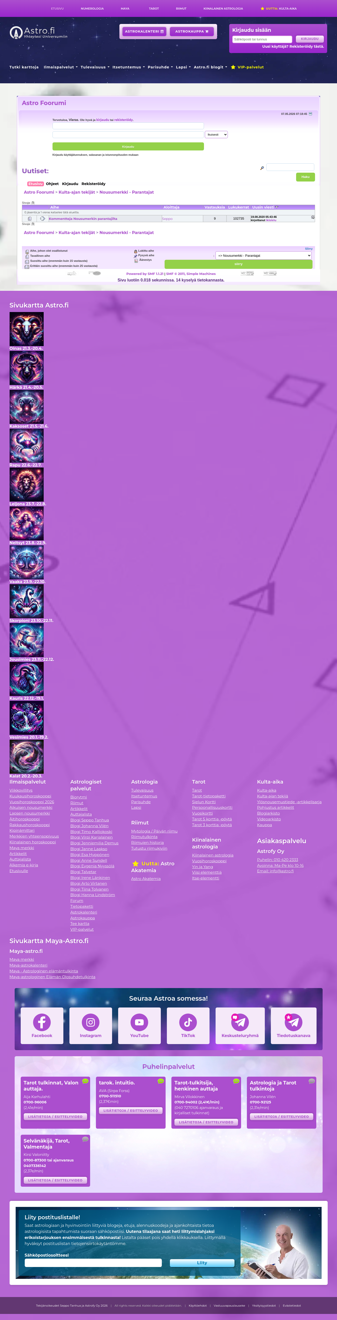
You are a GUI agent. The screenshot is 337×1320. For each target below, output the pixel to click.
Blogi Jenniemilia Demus (94, 843)
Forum (76, 900)
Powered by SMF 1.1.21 (145, 274)
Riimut (181, 8)
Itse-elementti (205, 878)
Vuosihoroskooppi (209, 861)
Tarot (154, 8)
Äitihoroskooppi (25, 819)
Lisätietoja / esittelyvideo (55, 1117)
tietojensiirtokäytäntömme (98, 1243)
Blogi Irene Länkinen (90, 877)
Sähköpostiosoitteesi (47, 1255)
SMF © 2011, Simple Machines (191, 274)
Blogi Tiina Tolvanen (89, 889)
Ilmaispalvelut (59, 67)
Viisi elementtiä (207, 872)
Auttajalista (20, 859)
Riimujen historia (147, 842)
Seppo (167, 219)
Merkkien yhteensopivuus (34, 836)
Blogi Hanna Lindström (92, 894)
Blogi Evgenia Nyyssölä (92, 866)
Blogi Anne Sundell (88, 860)
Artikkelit (18, 853)
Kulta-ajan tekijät (77, 192)
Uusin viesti (265, 207)
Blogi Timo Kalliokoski (91, 831)
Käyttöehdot (198, 1305)
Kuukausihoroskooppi (30, 796)
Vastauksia (215, 207)
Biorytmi (78, 797)
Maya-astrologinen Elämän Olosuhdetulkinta (53, 976)
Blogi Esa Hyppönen (89, 854)
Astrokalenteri (144, 31)
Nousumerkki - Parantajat (126, 192)
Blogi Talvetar (83, 871)
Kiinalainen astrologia (223, 8)
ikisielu (271, 220)
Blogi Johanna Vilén (89, 825)
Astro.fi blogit (208, 67)
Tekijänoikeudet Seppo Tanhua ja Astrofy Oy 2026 (72, 1305)
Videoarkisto (269, 819)
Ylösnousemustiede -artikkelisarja (289, 801)
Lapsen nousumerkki (30, 813)
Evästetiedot (292, 1305)
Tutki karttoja (24, 67)
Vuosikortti (202, 813)
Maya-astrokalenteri (28, 965)
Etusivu (57, 8)
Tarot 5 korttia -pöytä (212, 819)
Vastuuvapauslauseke (229, 1305)
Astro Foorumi (44, 103)
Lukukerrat (238, 207)
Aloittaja (171, 207)
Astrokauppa (192, 31)
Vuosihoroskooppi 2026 (32, 801)
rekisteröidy (123, 120)
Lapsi (181, 67)
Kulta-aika (278, 8)
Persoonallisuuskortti (212, 807)
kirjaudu (102, 120)
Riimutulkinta (144, 836)
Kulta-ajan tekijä (272, 796)
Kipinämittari (22, 830)
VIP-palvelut (247, 67)
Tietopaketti (81, 906)
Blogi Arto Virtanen (88, 883)
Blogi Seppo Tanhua (89, 820)
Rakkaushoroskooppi (30, 824)
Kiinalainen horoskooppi (33, 842)
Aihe (54, 207)
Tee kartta (79, 923)
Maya (125, 8)
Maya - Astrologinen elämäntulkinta (44, 971)
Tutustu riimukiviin (149, 848)
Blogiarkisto (268, 813)
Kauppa (264, 824)
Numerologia (92, 8)
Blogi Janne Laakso (88, 848)
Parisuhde (158, 67)
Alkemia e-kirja (24, 865)
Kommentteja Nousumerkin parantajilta (83, 219)
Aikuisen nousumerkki (31, 807)
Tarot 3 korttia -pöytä (212, 824)
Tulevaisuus (93, 67)
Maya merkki (22, 847)
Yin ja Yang (202, 866)
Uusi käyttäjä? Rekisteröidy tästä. (293, 46)
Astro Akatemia (146, 878)
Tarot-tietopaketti (209, 796)
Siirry (309, 248)
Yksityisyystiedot (264, 1305)
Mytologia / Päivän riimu (154, 831)
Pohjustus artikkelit (275, 807)
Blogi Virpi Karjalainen (91, 837)
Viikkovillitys (21, 790)
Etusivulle (19, 870)
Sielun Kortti (204, 801)
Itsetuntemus (127, 67)
